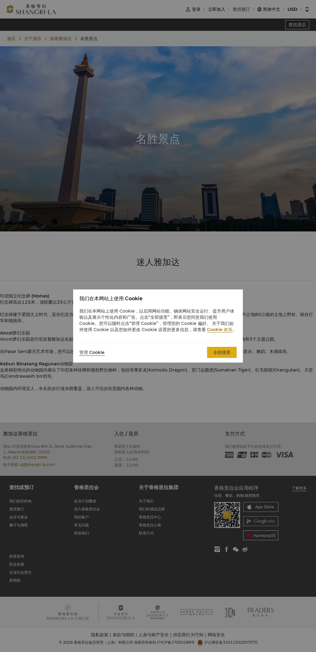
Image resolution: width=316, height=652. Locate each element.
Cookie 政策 (219, 329)
